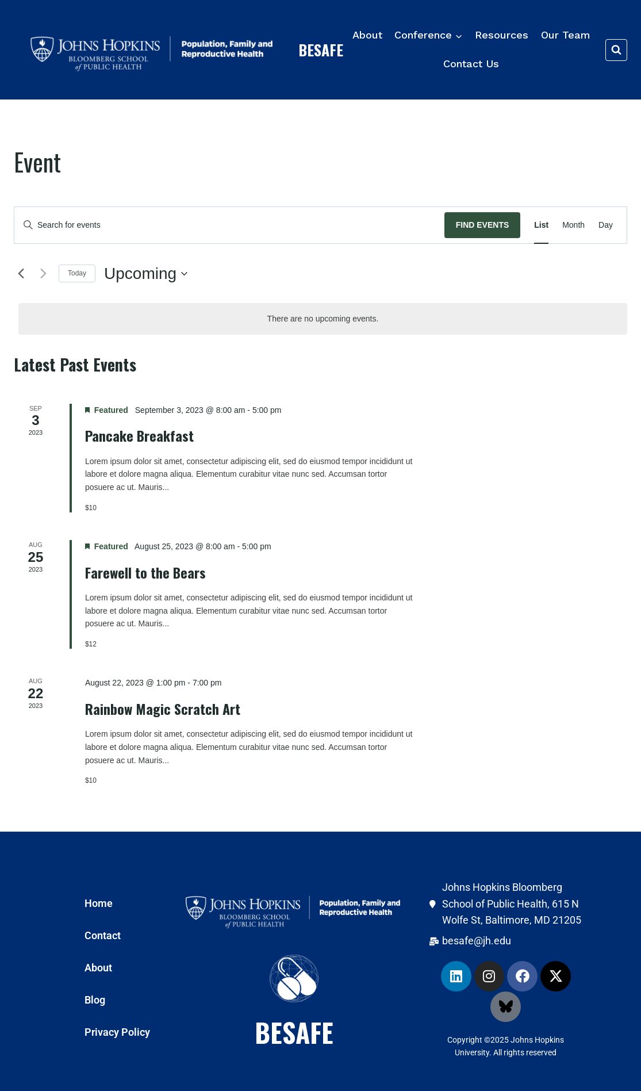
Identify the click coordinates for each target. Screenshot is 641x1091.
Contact (103, 935)
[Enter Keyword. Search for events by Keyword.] (229, 225)
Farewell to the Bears (145, 572)
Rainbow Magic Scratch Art (162, 708)
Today (77, 273)
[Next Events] (43, 274)
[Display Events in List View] (541, 225)
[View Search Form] (616, 50)
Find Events (482, 224)
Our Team (565, 35)
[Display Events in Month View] (573, 225)
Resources (501, 35)
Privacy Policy (117, 1032)
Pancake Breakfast (139, 435)
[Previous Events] (21, 274)
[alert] (322, 319)
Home (99, 903)
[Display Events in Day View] (605, 225)
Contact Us (471, 64)
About (367, 35)
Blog (95, 1000)
